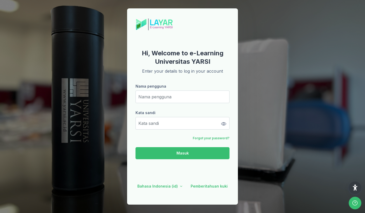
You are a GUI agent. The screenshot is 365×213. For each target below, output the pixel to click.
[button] (355, 188)
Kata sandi (145, 112)
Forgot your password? (211, 138)
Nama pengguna (150, 86)
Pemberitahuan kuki (209, 186)
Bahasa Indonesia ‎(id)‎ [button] (158, 186)
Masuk (182, 153)
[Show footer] (355, 203)
